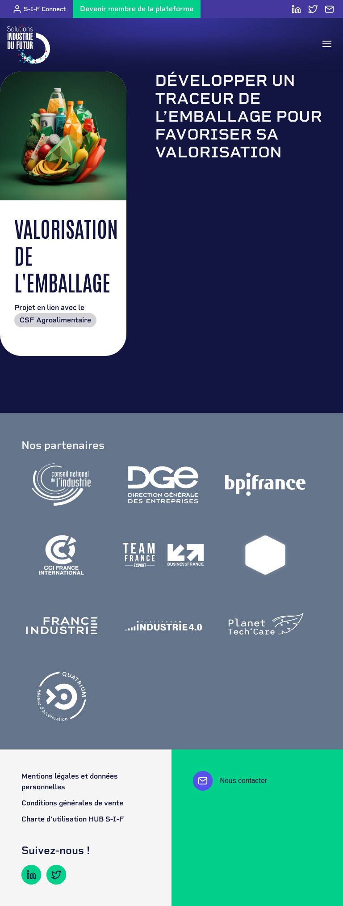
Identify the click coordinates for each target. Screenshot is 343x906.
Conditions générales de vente (72, 803)
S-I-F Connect (39, 9)
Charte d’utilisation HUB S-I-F (72, 819)
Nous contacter (230, 781)
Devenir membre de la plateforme (136, 8)
